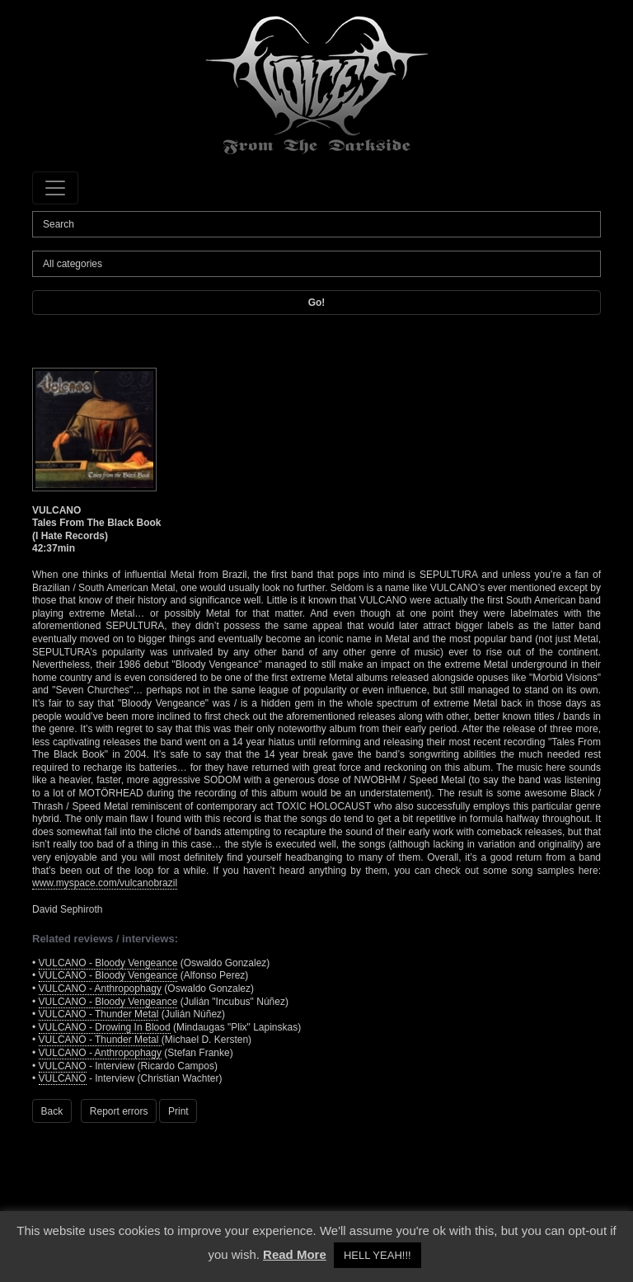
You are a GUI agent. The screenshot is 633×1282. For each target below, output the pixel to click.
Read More (294, 1254)
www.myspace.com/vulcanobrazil (104, 883)
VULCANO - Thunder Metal (99, 1014)
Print (178, 1111)
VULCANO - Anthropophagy (100, 988)
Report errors (119, 1111)
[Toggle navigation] (55, 187)
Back (52, 1111)
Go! (317, 302)
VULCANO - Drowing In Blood (105, 1027)
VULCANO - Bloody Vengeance (108, 963)
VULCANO (63, 1066)
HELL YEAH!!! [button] (377, 1255)
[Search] (316, 224)
